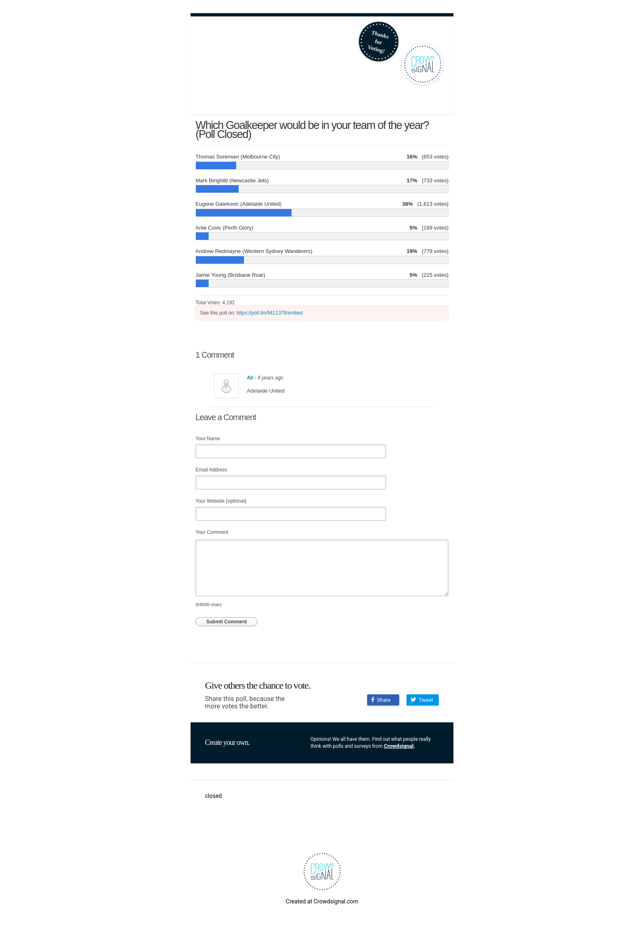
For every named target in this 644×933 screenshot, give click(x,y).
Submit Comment (226, 622)
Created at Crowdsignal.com (322, 901)
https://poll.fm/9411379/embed (270, 313)
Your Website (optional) (221, 501)
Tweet (422, 700)
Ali (250, 378)
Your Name (208, 438)
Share (381, 700)
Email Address (211, 470)
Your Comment (212, 532)
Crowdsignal (399, 746)
